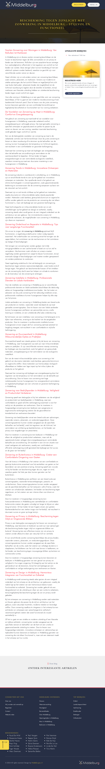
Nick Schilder (14, 746)
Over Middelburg (44, 715)
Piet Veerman (51, 735)
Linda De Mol (51, 746)
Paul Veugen (32, 735)
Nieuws (41, 701)
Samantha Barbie (34, 751)
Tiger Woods (14, 748)
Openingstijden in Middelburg (49, 718)
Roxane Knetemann (35, 746)
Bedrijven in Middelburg (47, 725)
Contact (7, 711)
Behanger (76, 715)
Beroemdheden (44, 711)
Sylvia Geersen (33, 743)
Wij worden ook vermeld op (14, 704)
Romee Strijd (51, 738)
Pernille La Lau (51, 743)
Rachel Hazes (14, 740)
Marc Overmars (15, 751)
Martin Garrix (33, 740)
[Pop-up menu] (94, 5)
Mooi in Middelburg (45, 721)
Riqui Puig (13, 743)
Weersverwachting (45, 704)
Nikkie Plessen (33, 748)
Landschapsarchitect (79, 704)
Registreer (8, 708)
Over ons (8, 701)
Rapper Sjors (32, 738)
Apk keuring (77, 708)
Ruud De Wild (14, 735)
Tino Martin (50, 748)
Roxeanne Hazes (15, 738)
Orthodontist (77, 718)
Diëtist (75, 701)
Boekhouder (77, 711)
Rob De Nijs (50, 740)
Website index (9, 715)
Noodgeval (42, 708)
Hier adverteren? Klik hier (76, 55)
